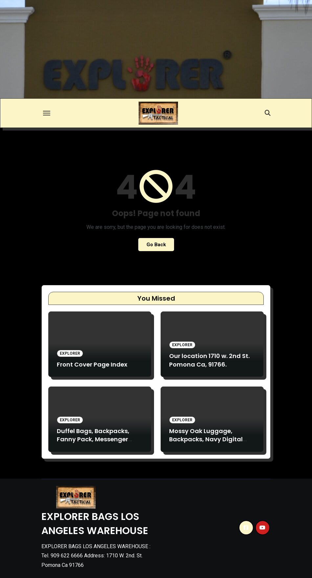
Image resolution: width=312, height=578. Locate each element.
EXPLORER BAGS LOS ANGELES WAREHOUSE (94, 524)
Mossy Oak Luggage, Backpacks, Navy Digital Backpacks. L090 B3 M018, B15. (207, 443)
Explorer (70, 353)
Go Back (156, 245)
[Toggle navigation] (46, 113)
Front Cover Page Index (92, 364)
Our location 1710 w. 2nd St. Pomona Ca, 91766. (209, 360)
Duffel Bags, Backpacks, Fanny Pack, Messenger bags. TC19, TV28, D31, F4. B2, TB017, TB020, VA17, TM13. (99, 443)
